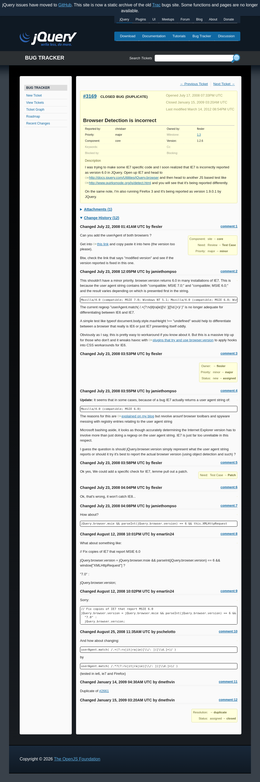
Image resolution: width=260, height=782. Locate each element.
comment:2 (229, 271)
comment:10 (228, 631)
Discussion (226, 36)
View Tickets (35, 103)
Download (127, 36)
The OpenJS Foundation (77, 759)
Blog (199, 19)
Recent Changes (38, 123)
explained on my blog (136, 416)
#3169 (90, 96)
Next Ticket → (224, 84)
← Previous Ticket (194, 84)
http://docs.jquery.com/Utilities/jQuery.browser (122, 178)
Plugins (141, 19)
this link (100, 244)
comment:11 (228, 682)
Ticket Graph (35, 109)
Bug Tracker (201, 36)
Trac (156, 5)
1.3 (199, 134)
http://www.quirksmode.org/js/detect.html (118, 183)
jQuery (124, 19)
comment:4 (229, 391)
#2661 (104, 691)
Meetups (168, 19)
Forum (185, 19)
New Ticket (34, 95)
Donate (229, 19)
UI (154, 19)
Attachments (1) (98, 209)
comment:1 (229, 226)
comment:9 (229, 591)
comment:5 (229, 462)
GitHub (65, 5)
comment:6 (229, 487)
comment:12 (228, 700)
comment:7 (229, 506)
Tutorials (179, 36)
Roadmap (33, 116)
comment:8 (229, 534)
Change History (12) (101, 218)
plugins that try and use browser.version (181, 340)
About (213, 19)
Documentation (153, 36)
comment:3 (229, 353)
